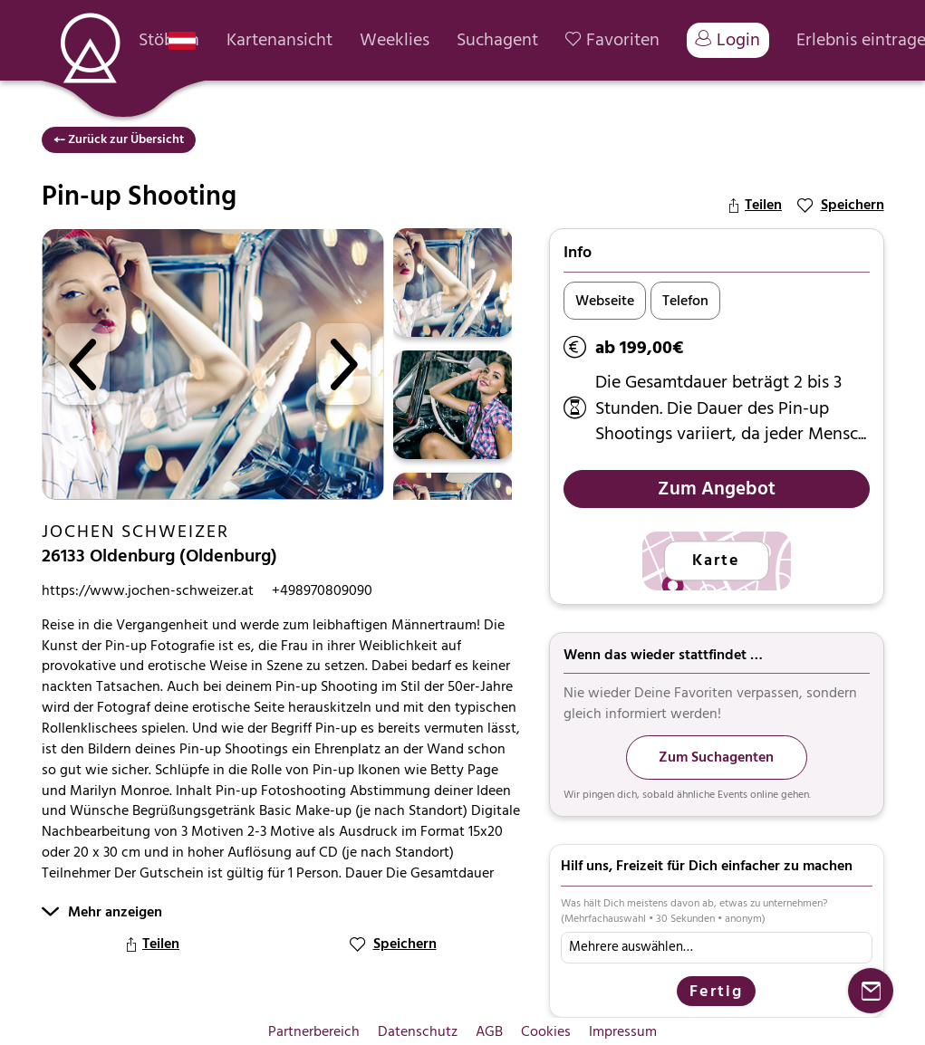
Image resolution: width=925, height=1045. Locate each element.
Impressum (623, 1031)
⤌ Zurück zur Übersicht (118, 139)
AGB (489, 1031)
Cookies (546, 1031)
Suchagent (497, 40)
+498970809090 (322, 590)
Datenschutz (418, 1031)
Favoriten (612, 40)
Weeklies (394, 40)
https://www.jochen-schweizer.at (148, 590)
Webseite (604, 300)
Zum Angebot (717, 488)
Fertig (716, 991)
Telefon (685, 300)
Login (728, 39)
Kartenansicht (279, 40)
